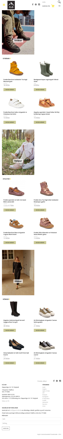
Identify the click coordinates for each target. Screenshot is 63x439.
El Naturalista (45, 398)
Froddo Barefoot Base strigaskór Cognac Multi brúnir (14, 233)
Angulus (44, 389)
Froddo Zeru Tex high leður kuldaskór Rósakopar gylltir (46, 201)
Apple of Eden (46, 391)
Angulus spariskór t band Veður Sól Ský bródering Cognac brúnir (46, 113)
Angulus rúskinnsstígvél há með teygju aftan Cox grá (14, 321)
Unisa (43, 406)
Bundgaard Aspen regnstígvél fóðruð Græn (46, 80)
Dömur (6, 299)
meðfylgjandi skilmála (15, 410)
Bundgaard (45, 396)
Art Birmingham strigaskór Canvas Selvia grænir (45, 321)
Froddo (44, 400)
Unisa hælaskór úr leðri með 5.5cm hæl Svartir (16, 354)
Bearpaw (44, 394)
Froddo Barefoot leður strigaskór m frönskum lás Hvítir (15, 113)
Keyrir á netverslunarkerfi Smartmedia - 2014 (49, 434)
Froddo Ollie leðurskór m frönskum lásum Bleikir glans (45, 233)
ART (43, 393)
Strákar (7, 58)
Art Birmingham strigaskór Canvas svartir (45, 354)
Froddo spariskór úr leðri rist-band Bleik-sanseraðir (14, 201)
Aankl (43, 387)
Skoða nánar (9, 89)
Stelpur (7, 179)
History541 (45, 402)
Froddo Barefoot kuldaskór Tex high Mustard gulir (15, 80)
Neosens (44, 404)
